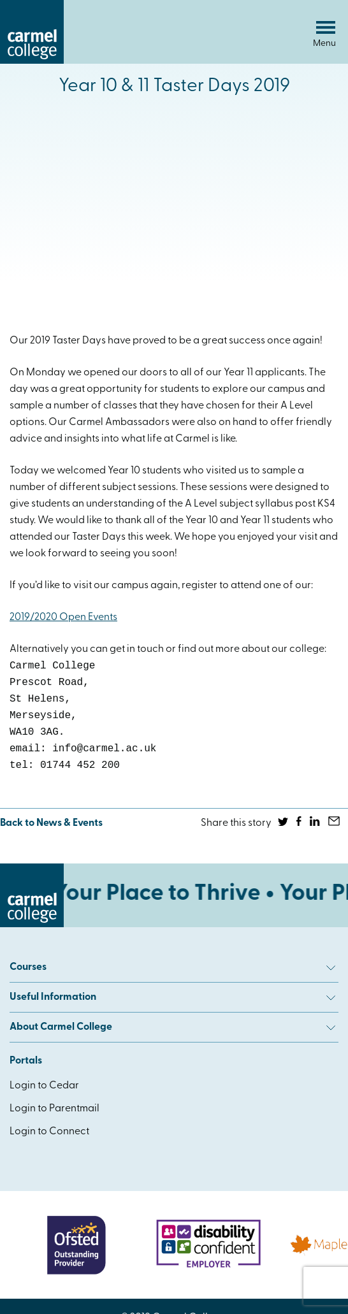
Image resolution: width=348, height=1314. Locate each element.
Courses (172, 967)
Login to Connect (49, 1132)
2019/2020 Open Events (63, 617)
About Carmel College (172, 1027)
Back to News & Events (51, 823)
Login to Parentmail (54, 1109)
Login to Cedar (44, 1086)
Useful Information (172, 997)
